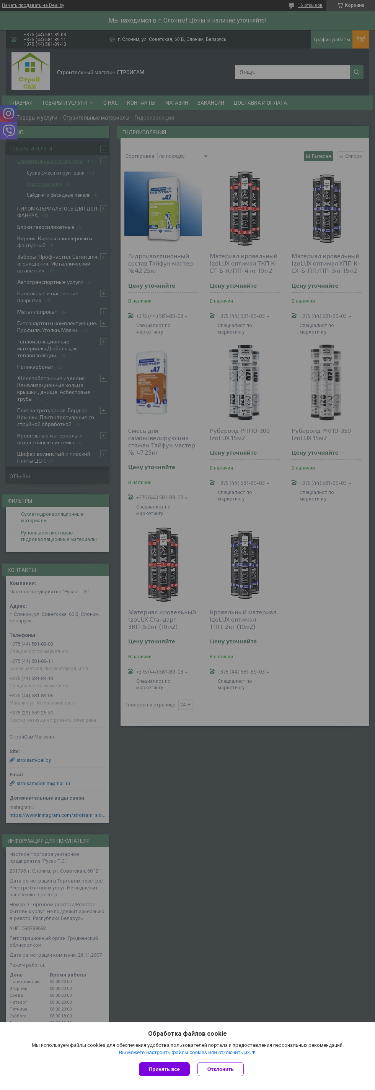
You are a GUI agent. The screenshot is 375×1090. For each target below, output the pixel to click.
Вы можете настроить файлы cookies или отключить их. (185, 1052)
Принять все (164, 1069)
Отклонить (220, 1069)
